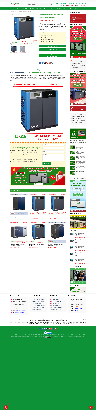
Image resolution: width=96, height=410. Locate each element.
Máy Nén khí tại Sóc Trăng (56, 353)
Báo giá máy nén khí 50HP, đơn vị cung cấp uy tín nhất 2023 (81, 173)
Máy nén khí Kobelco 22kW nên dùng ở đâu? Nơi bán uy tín (80, 147)
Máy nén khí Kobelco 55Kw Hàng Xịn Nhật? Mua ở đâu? (80, 152)
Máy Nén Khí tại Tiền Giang (69, 353)
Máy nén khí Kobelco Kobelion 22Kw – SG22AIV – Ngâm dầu (18, 216)
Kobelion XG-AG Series (27, 11)
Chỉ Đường (21, 335)
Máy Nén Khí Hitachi (37, 348)
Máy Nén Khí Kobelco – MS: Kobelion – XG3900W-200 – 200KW (18, 245)
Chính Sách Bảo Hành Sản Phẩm (38, 334)
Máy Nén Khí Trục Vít (41, 349)
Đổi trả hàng (74, 0)
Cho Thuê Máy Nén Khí (55, 332)
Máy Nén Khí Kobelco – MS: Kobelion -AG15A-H (37, 245)
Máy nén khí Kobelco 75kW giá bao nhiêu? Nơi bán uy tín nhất (81, 168)
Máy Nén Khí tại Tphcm (34, 353)
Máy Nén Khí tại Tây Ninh (63, 351)
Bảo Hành (68, 0)
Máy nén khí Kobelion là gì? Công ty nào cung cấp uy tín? (81, 157)
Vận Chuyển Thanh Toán (82, 0)
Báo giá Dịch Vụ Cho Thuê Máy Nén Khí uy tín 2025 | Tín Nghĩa (78, 142)
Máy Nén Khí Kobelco (18, 11)
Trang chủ (12, 11)
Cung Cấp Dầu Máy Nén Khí (56, 336)
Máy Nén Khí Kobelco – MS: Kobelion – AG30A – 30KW (37, 216)
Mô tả (38, 69)
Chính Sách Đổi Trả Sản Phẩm (38, 336)
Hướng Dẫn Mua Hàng (62, 0)
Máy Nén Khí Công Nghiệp (16, 348)
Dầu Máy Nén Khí (50, 349)
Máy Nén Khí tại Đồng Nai (40, 351)
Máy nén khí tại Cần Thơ (45, 353)
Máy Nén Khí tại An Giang (15, 351)
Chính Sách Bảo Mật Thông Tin (38, 328)
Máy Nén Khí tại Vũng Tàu (75, 351)
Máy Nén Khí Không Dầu (78, 348)
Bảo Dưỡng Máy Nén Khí (56, 330)
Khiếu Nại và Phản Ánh (36, 338)
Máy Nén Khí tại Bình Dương (28, 351)
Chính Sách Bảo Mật (52, 0)
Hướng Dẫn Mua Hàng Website (38, 330)
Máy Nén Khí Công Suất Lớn (56, 338)
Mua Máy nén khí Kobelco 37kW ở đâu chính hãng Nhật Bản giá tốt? (81, 162)
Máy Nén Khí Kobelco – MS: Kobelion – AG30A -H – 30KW (56, 216)
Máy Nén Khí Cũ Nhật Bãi (61, 349)
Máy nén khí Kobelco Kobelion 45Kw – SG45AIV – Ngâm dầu (56, 245)
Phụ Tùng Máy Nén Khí (55, 334)
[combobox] (39, 4)
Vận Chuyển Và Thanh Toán (37, 332)
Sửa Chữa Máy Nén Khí (55, 328)
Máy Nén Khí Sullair (46, 348)
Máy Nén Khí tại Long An (52, 351)
